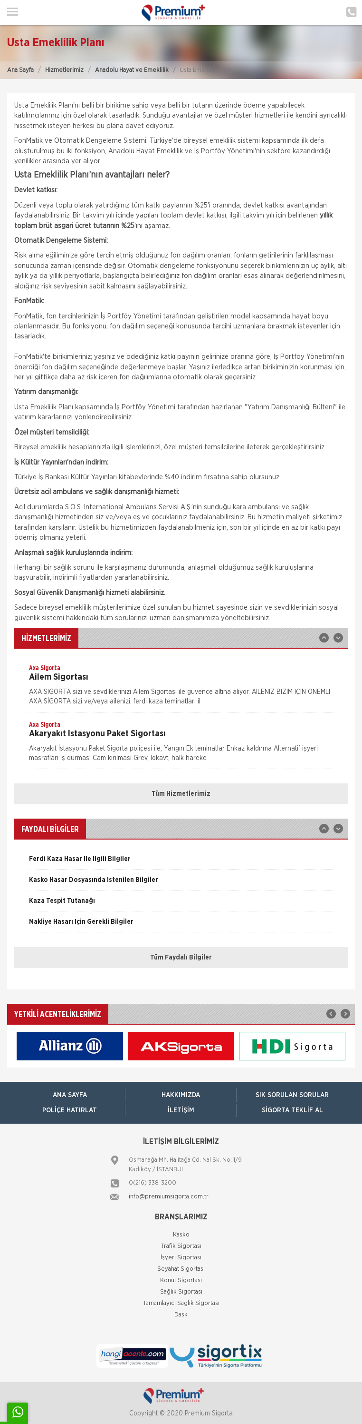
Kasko (181, 1235)
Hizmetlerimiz (64, 70)
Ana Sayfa (20, 70)
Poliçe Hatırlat (69, 1110)
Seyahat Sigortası (181, 1269)
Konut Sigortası (181, 1280)
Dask (181, 1315)
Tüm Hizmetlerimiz (181, 794)
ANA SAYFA (70, 1095)
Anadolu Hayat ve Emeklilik (132, 70)
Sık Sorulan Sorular (292, 1095)
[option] (181, 687)
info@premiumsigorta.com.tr (169, 1197)
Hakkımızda (181, 1095)
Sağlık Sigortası (181, 1292)
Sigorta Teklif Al (292, 1110)
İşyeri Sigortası (181, 1258)
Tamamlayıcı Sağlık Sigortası (181, 1303)
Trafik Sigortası (181, 1246)
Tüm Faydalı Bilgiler (181, 957)
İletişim (181, 1110)
